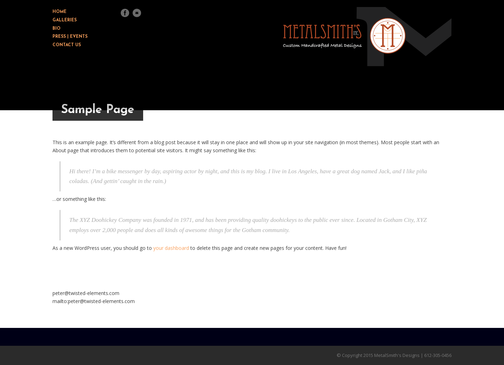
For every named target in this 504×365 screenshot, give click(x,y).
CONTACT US (66, 45)
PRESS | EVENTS (70, 37)
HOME (59, 12)
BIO (56, 29)
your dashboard (171, 248)
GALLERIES (64, 20)
